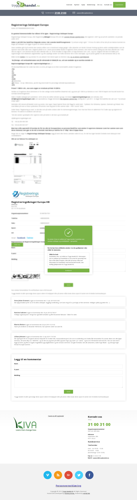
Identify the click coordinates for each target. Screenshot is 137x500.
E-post (13, 253)
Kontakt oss (108, 5)
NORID (22, 57)
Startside (69, 5)
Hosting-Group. (70, 493)
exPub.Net (86, 493)
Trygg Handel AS (67, 491)
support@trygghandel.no (85, 13)
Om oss (99, 5)
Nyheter (76, 5)
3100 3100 (60, 12)
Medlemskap (91, 5)
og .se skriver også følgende (79, 57)
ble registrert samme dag (68, 99)
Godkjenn (68, 270)
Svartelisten (119, 5)
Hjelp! (83, 5)
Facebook (21, 238)
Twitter (30, 238)
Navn (13, 247)
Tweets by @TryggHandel (56, 416)
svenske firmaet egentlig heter (74, 37)
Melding (14, 259)
